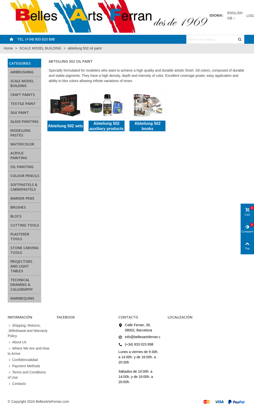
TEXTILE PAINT (23, 103)
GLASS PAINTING (24, 121)
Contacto (17, 383)
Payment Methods (24, 366)
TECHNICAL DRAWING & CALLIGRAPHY (21, 284)
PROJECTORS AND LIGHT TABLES (21, 266)
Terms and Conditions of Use (27, 374)
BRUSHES (18, 207)
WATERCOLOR (22, 144)
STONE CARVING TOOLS (24, 250)
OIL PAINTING (21, 166)
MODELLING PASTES (20, 132)
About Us (17, 342)
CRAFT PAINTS (22, 94)
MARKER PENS (22, 198)
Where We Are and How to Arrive (28, 351)
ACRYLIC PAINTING (18, 155)
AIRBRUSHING (21, 72)
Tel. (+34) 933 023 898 (36, 39)
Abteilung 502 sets (65, 126)
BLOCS (15, 216)
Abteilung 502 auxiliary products (106, 126)
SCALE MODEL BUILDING (22, 83)
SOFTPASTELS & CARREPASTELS (23, 187)
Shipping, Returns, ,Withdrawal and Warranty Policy (28, 330)
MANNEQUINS (22, 298)
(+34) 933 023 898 (139, 344)
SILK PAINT (19, 112)
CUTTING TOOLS (24, 225)
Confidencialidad (23, 359)
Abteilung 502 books (147, 126)
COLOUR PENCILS (24, 175)
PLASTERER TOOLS (19, 236)
